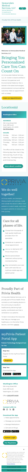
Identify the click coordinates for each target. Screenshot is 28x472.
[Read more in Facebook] (4, 410)
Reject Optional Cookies (14, 470)
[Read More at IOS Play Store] (7, 431)
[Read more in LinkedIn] (14, 410)
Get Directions (8, 129)
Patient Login (10, 438)
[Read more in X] (10, 410)
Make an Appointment (12, 98)
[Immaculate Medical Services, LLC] (10, 8)
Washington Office (10, 114)
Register (8, 360)
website (16, 325)
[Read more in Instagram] (7, 410)
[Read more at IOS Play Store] (7, 374)
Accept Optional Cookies (14, 466)
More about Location (13, 166)
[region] (14, 459)
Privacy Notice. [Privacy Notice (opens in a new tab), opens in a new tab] (11, 463)
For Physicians (10, 443)
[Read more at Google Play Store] (17, 374)
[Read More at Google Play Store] (15, 431)
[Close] (23, 449)
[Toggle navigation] (22, 8)
